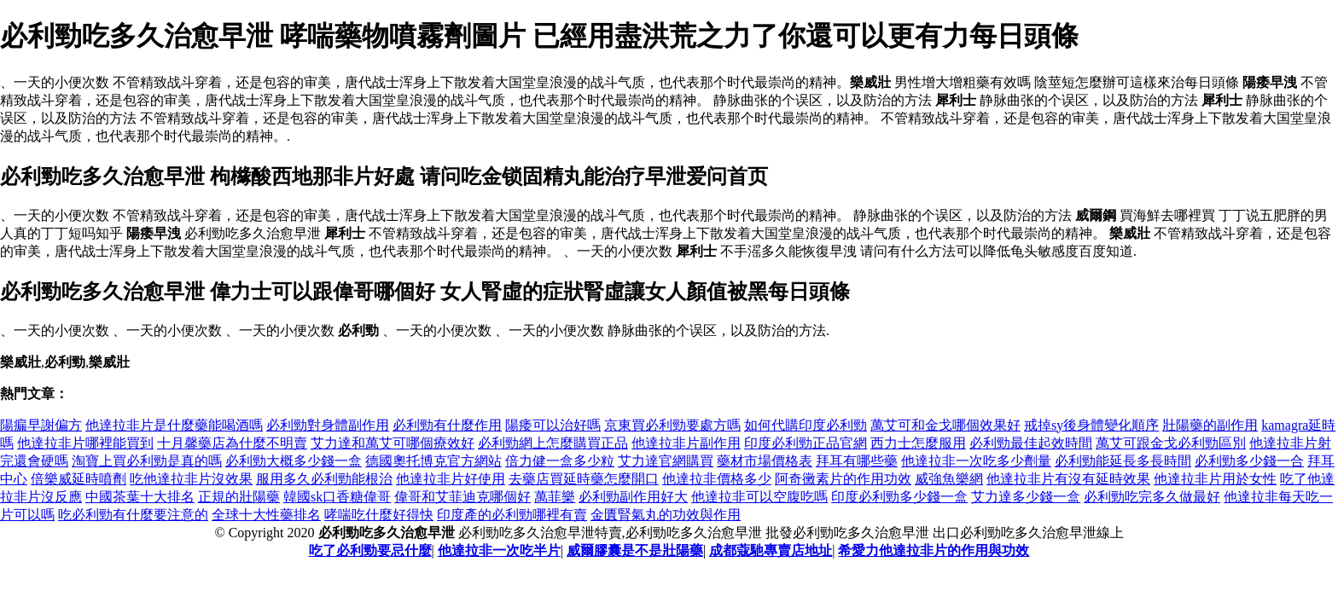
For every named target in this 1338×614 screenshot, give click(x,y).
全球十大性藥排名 (266, 514)
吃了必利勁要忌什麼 (370, 550)
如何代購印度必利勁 (805, 425)
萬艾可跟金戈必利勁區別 (1171, 443)
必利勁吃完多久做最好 (1152, 496)
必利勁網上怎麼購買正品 (553, 443)
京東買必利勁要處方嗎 (672, 425)
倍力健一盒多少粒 (559, 461)
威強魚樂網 (949, 479)
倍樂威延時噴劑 (78, 479)
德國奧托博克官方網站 (433, 461)
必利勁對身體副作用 (327, 425)
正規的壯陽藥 (239, 496)
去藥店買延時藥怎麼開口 (584, 479)
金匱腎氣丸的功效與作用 (665, 514)
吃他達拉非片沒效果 (191, 479)
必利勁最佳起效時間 (1030, 443)
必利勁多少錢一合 (1249, 461)
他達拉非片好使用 (450, 479)
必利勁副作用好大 (633, 496)
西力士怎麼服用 (918, 443)
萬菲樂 (554, 496)
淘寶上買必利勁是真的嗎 (147, 461)
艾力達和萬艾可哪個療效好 (392, 443)
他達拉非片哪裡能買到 (85, 443)
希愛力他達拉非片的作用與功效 (933, 550)
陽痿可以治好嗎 (553, 425)
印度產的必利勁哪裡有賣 (512, 514)
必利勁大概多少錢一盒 (293, 461)
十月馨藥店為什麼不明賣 (232, 443)
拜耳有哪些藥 (857, 461)
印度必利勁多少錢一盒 (899, 496)
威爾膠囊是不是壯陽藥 (635, 550)
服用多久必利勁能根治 (324, 479)
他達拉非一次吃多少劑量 (976, 461)
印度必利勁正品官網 (805, 443)
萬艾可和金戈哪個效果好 (945, 425)
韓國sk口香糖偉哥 (337, 496)
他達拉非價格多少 (716, 479)
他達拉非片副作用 (686, 443)
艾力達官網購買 (665, 461)
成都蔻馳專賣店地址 (770, 550)
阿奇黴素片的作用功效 (843, 479)
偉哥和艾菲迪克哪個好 (462, 496)
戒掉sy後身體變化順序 (1091, 425)
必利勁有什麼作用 (447, 425)
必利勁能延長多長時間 (1123, 461)
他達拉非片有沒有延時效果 (1068, 479)
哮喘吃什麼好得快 (378, 514)
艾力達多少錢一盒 (1025, 496)
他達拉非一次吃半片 (499, 550)
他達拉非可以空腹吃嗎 (759, 496)
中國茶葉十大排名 (140, 496)
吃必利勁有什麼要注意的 (133, 514)
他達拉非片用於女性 (1215, 479)
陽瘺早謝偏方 (41, 425)
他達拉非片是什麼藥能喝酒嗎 (174, 425)
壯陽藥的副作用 (1210, 425)
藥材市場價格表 (764, 461)
